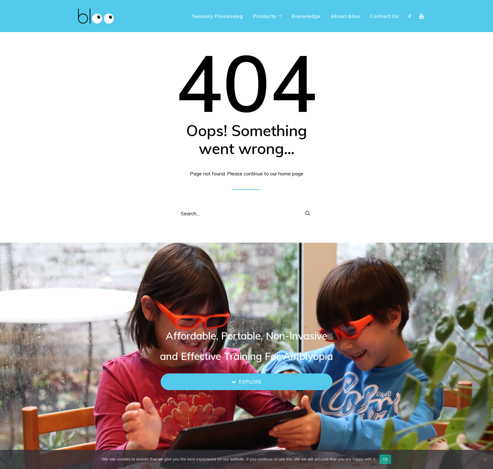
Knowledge (306, 16)
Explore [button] (246, 382)
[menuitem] (217, 16)
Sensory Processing (217, 16)
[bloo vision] (87, 16)
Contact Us (384, 16)
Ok (385, 459)
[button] (411, 16)
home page (290, 173)
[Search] (246, 213)
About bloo (345, 16)
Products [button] (267, 16)
